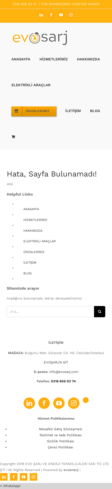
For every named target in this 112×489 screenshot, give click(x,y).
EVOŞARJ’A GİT (56, 362)
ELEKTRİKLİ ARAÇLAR (39, 241)
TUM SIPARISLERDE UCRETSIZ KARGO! (70, 4)
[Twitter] (86, 400)
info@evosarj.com (63, 372)
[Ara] (99, 311)
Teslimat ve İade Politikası (60, 435)
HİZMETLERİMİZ (35, 220)
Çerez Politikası (60, 447)
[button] (10, 486)
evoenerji (71, 470)
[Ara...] (50, 311)
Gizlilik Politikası (60, 441)
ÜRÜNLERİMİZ (33, 252)
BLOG (27, 273)
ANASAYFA (31, 209)
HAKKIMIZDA (32, 230)
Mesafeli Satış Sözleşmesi (60, 429)
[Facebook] (44, 403)
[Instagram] (73, 403)
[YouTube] (59, 403)
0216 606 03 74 (63, 381)
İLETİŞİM (29, 262)
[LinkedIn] (29, 403)
